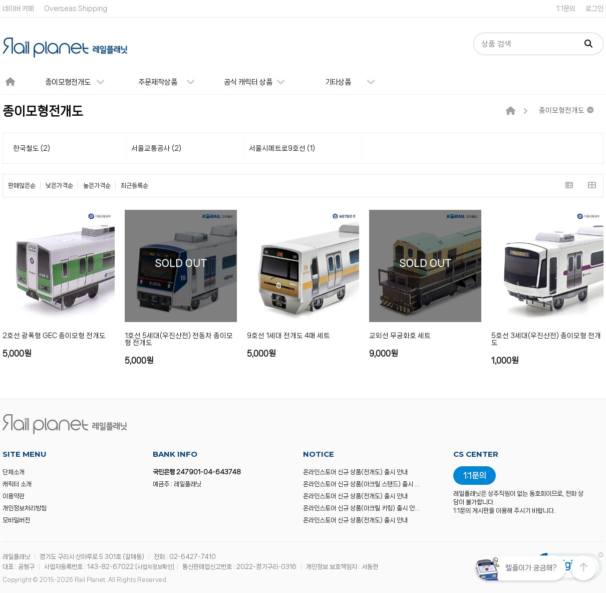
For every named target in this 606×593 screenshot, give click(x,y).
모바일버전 (16, 520)
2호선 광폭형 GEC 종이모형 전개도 (54, 335)
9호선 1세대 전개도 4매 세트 (288, 335)
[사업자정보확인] (154, 567)
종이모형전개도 (79, 82)
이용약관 (14, 496)
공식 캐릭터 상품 (258, 82)
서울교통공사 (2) (156, 148)
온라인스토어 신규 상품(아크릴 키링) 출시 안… (361, 508)
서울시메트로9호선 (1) (282, 148)
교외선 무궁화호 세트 (400, 335)
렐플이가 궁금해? (530, 568)
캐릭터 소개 (17, 484)
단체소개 (14, 472)
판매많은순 (22, 185)
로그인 (594, 8)
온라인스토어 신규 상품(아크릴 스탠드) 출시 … (361, 484)
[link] (568, 569)
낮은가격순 (59, 185)
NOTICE (318, 454)
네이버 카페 (18, 8)
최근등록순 (134, 185)
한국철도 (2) (31, 148)
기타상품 (354, 82)
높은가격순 (97, 185)
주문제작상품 (170, 82)
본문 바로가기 (0, 0)
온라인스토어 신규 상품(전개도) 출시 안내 (355, 472)
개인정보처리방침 (25, 508)
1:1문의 (565, 8)
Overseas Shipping (75, 8)
